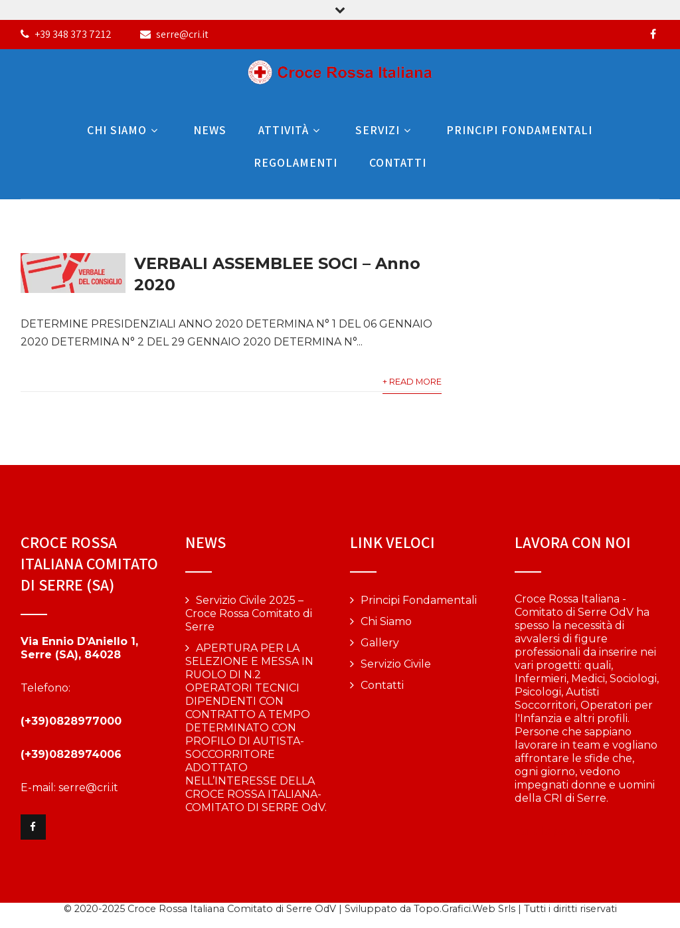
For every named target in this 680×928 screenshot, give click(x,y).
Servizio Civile (396, 664)
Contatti (397, 162)
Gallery (380, 642)
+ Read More (412, 382)
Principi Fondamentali (519, 130)
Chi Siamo (124, 130)
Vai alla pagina (552, 831)
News (209, 130)
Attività (290, 130)
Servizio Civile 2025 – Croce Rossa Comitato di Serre (248, 613)
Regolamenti (295, 162)
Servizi (384, 130)
